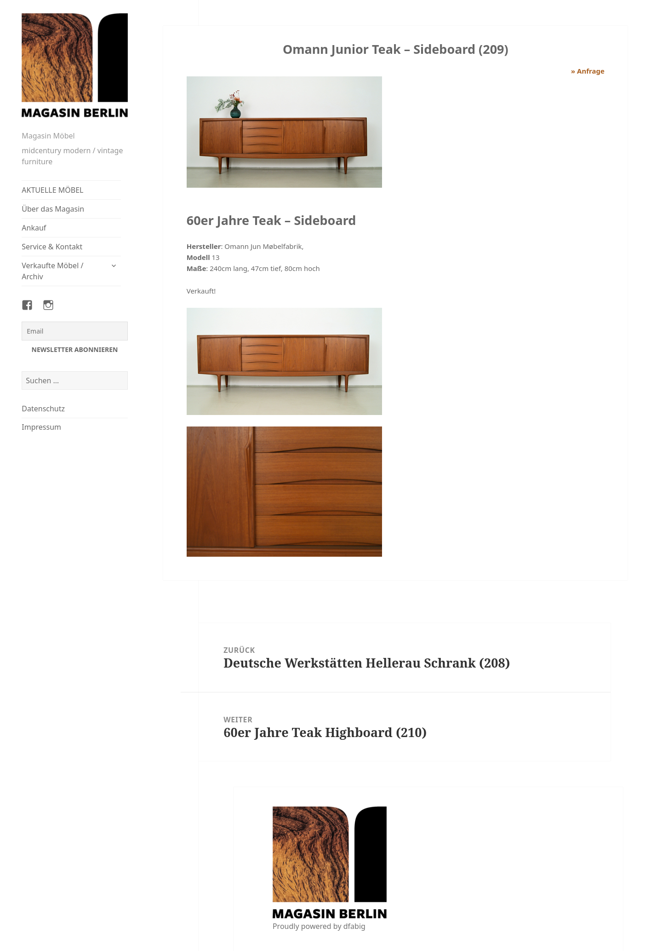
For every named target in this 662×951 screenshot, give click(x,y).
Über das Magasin (53, 209)
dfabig (354, 926)
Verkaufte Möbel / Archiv (52, 271)
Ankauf (34, 228)
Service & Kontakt (52, 247)
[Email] (74, 331)
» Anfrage (588, 70)
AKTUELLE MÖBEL (52, 190)
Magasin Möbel (48, 136)
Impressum (41, 427)
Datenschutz (43, 408)
